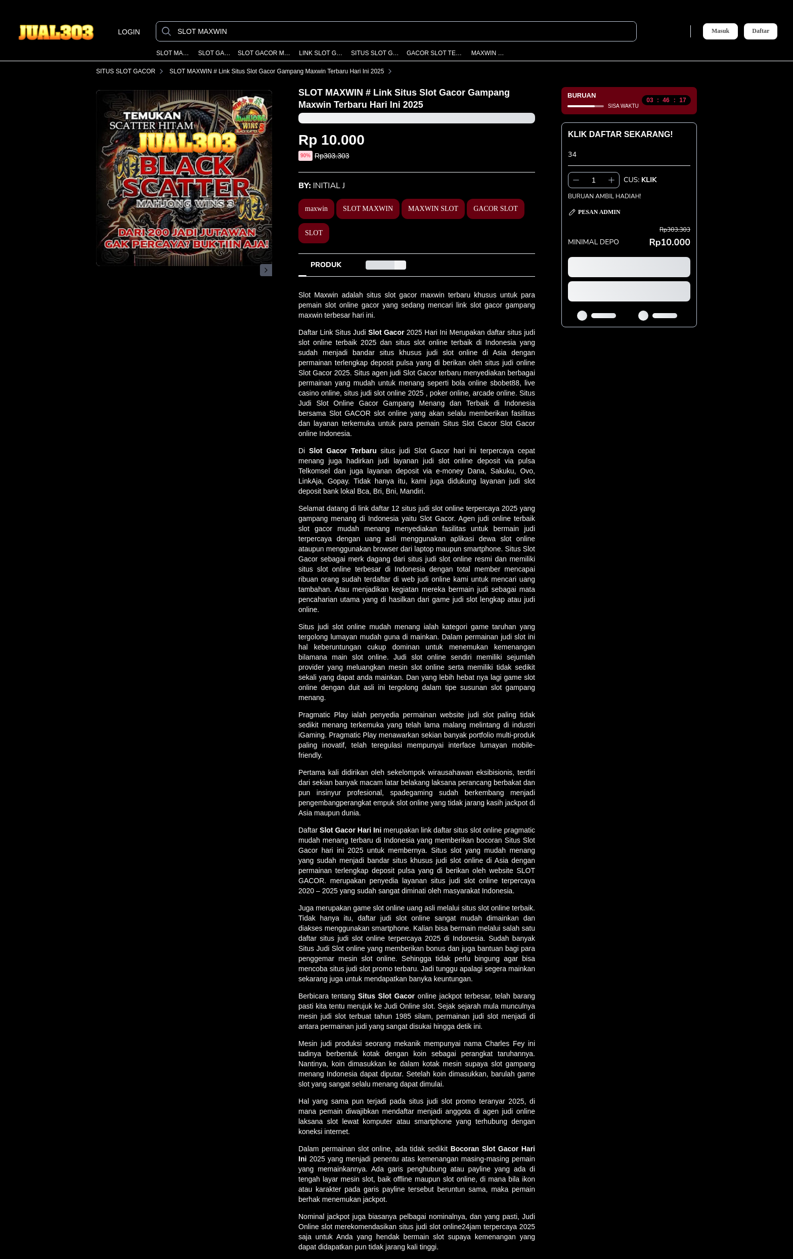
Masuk (720, 30)
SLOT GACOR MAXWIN (265, 53)
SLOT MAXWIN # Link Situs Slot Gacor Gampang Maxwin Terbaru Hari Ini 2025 (282, 71)
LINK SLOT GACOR (321, 53)
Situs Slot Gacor (386, 996)
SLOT (314, 233)
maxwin (316, 208)
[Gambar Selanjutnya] (266, 270)
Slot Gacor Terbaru (343, 451)
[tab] (326, 265)
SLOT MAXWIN (173, 53)
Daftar (760, 31)
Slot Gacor (386, 332)
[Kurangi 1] (576, 180)
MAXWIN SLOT (488, 53)
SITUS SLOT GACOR (375, 53)
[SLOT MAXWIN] (404, 31)
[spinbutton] (593, 180)
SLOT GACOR (214, 53)
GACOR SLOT (495, 208)
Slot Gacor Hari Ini (350, 830)
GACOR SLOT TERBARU (435, 53)
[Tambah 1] (611, 180)
